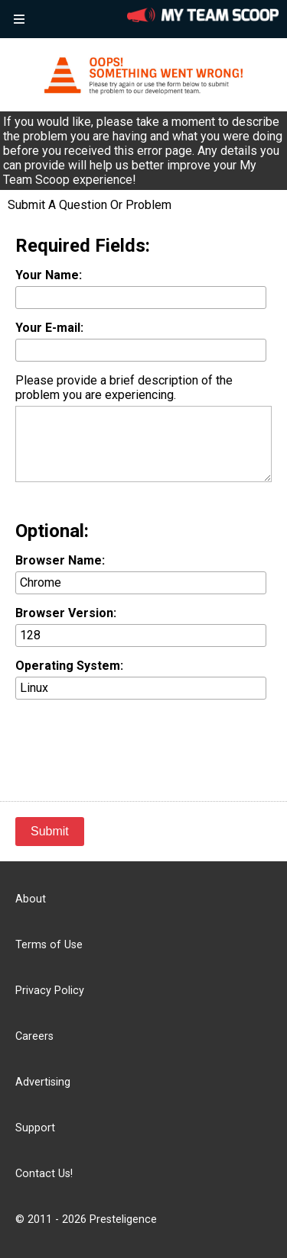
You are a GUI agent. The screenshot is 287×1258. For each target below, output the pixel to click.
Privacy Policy (49, 990)
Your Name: (48, 275)
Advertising (42, 1082)
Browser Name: (60, 560)
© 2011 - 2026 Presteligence (86, 1219)
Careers (34, 1036)
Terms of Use (49, 944)
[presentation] (131, 741)
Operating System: (69, 665)
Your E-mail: (49, 327)
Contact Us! (44, 1173)
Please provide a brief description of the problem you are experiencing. (124, 387)
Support (35, 1127)
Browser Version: (65, 613)
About (30, 899)
